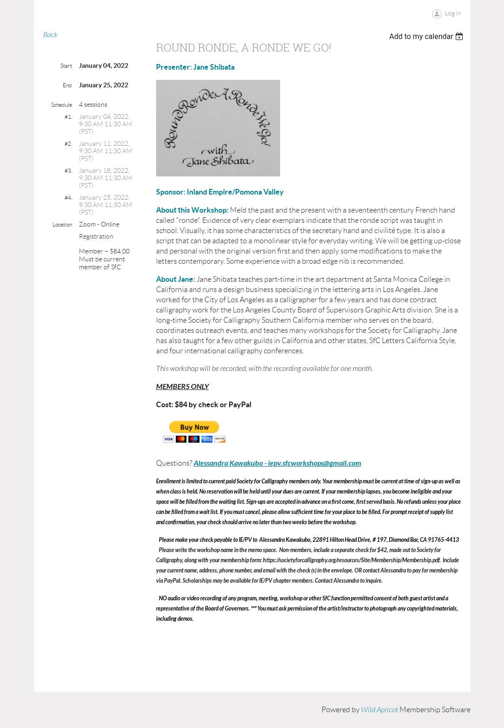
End (67, 85)
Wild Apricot (379, 710)
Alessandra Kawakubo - (231, 463)
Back (50, 35)
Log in (453, 13)
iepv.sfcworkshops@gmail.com (314, 463)
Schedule (61, 105)
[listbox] (427, 36)
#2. (68, 144)
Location (62, 224)
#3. (68, 171)
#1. (68, 117)
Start (66, 66)
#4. (68, 198)
